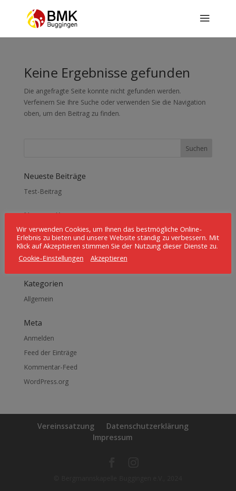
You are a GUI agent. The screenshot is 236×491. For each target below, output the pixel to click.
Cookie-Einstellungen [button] (51, 258)
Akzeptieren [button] (108, 258)
